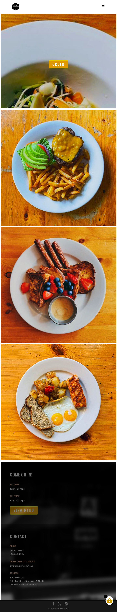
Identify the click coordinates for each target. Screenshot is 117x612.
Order (58, 64)
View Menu (23, 510)
